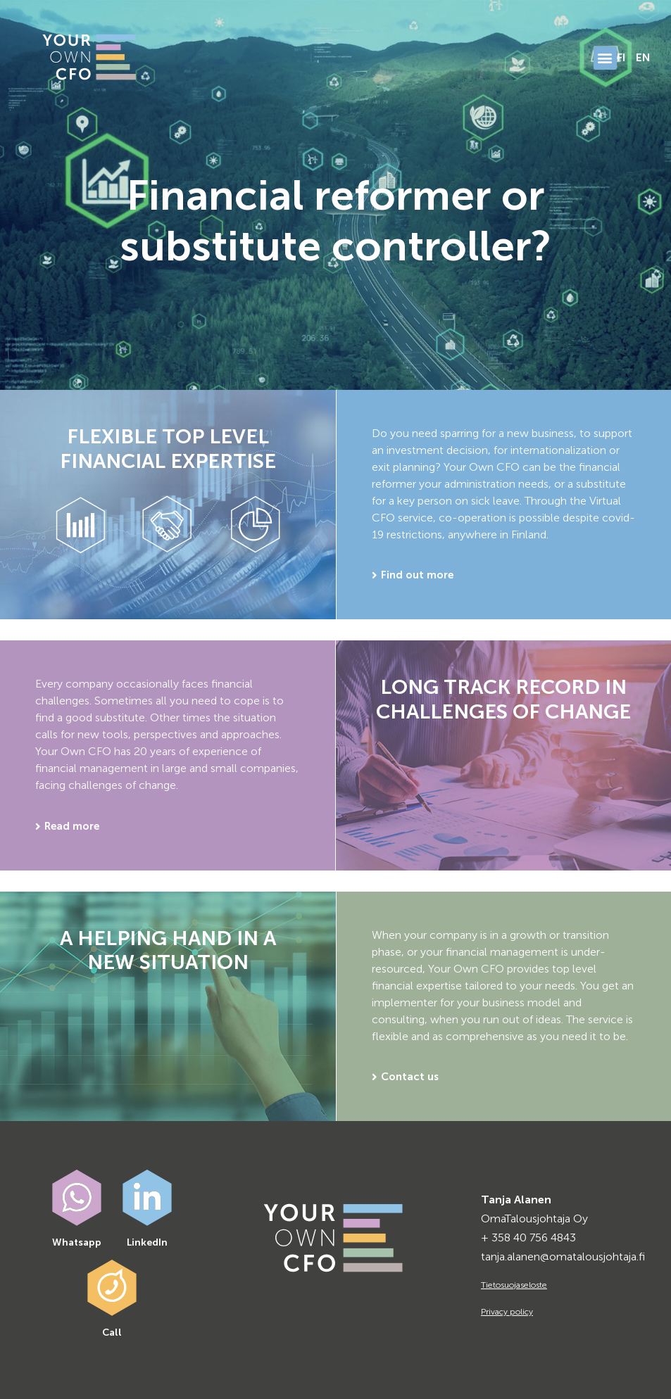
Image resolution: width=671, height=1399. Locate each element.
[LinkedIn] (147, 1198)
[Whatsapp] (77, 1198)
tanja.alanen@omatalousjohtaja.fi (563, 1256)
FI (621, 57)
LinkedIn (147, 1242)
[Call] (112, 1288)
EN (643, 57)
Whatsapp (76, 1242)
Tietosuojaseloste (514, 1285)
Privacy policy (507, 1312)
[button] (605, 58)
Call (112, 1332)
